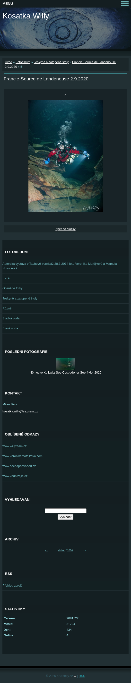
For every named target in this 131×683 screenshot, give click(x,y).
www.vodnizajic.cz (14, 476)
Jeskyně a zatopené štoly (51, 62)
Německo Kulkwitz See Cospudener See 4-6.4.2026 (65, 372)
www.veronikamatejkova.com (22, 456)
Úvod (8, 62)
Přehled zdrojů (12, 585)
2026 (70, 550)
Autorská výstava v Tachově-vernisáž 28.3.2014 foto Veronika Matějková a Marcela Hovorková (59, 266)
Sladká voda (10, 318)
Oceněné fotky (12, 288)
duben (61, 550)
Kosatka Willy (25, 15)
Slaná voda (10, 328)
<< (46, 550)
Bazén (6, 278)
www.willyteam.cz (14, 446)
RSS (82, 676)
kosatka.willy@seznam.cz (20, 411)
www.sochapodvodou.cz (19, 466)
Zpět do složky (65, 229)
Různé (6, 308)
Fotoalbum (23, 62)
